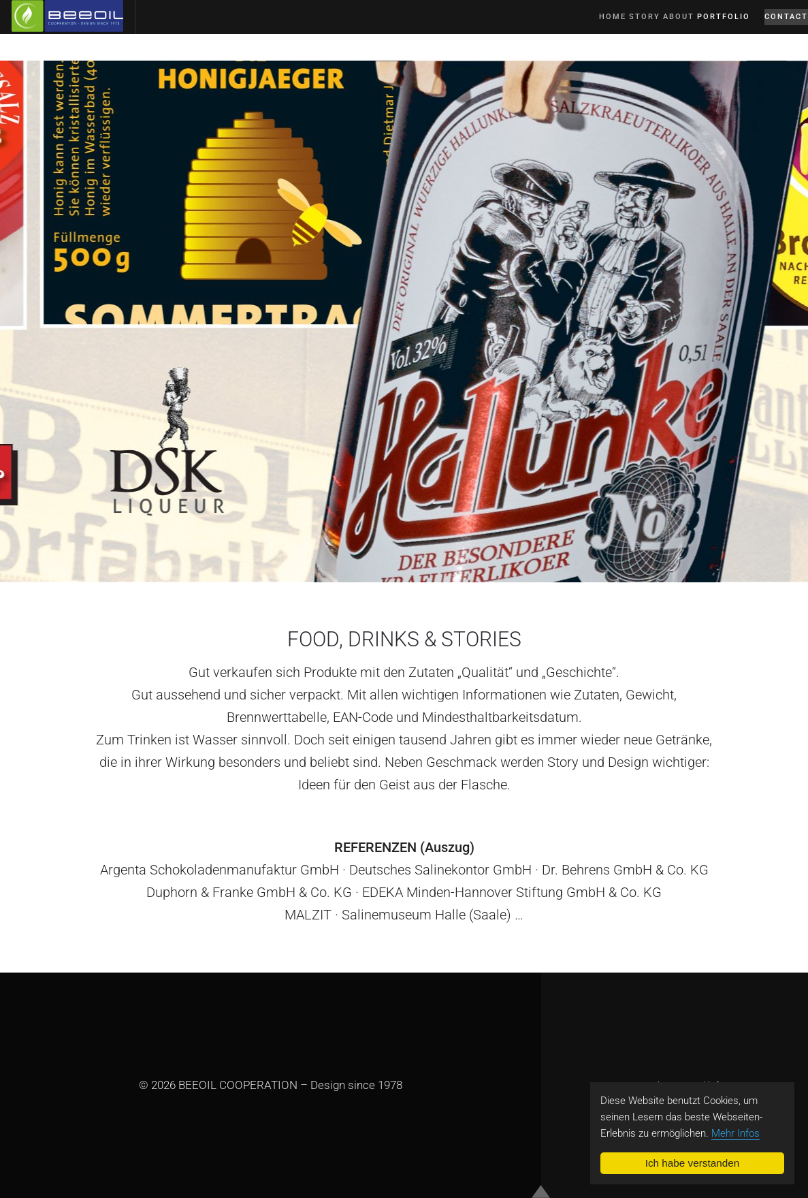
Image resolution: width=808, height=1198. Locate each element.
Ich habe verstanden (692, 1163)
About (650, 29)
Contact (776, 29)
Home (575, 29)
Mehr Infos (735, 1133)
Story (612, 29)
